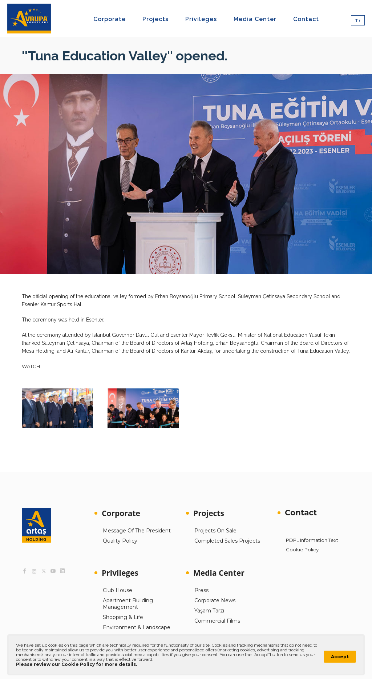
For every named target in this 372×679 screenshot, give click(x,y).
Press (201, 590)
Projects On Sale (215, 530)
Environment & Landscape (136, 627)
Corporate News (214, 600)
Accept (340, 656)
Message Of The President (137, 530)
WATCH (31, 366)
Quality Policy (120, 541)
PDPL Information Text (312, 540)
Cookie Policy (302, 549)
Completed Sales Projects (227, 541)
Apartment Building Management (128, 603)
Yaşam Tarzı (209, 610)
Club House (117, 590)
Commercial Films (217, 621)
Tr (358, 20)
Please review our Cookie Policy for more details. (76, 664)
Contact (301, 512)
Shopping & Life (123, 617)
